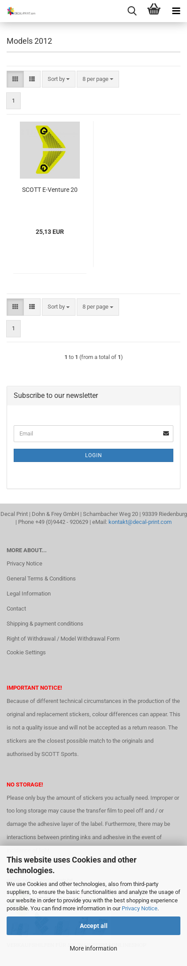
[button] (15, 79)
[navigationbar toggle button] (176, 11)
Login (93, 455)
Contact (16, 608)
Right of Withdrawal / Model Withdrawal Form (63, 638)
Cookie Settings (26, 652)
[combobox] (58, 79)
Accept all (94, 925)
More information (93, 948)
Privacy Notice (139, 908)
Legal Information (29, 593)
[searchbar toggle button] (132, 11)
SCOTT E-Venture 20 (50, 189)
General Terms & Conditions (41, 578)
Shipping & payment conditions (45, 623)
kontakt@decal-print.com (140, 522)
